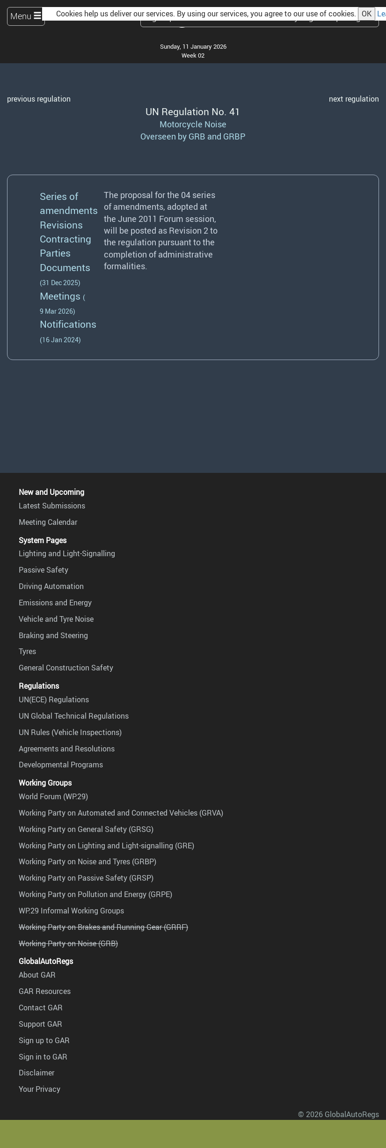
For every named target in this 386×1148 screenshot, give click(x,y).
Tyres (27, 651)
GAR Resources (45, 991)
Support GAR (40, 1024)
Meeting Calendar (48, 522)
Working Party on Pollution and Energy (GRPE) (95, 894)
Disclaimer (36, 1072)
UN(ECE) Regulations (54, 699)
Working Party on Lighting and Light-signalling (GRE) (106, 845)
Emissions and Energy (55, 602)
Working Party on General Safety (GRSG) (86, 829)
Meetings (60, 295)
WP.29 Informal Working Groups (71, 910)
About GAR (37, 975)
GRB (197, 136)
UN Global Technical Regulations (74, 716)
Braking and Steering (53, 635)
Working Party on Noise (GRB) (68, 943)
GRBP (234, 136)
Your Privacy (39, 1089)
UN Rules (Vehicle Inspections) (70, 732)
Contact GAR (41, 1007)
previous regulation (39, 99)
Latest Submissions (52, 505)
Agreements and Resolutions (67, 748)
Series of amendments (69, 203)
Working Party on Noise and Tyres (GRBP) (87, 861)
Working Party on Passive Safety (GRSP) (86, 878)
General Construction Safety (66, 667)
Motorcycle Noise (193, 124)
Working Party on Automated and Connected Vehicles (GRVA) (121, 813)
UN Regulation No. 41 (193, 111)
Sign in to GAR (43, 1057)
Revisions (61, 224)
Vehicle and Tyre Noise (56, 619)
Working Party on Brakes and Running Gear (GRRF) (103, 927)
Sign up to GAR (44, 1040)
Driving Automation (51, 586)
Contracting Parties (65, 245)
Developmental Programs (61, 764)
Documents (65, 267)
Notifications (68, 324)
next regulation (354, 99)
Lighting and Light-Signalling (67, 553)
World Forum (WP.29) (53, 796)
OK (366, 13)
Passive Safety (43, 570)
